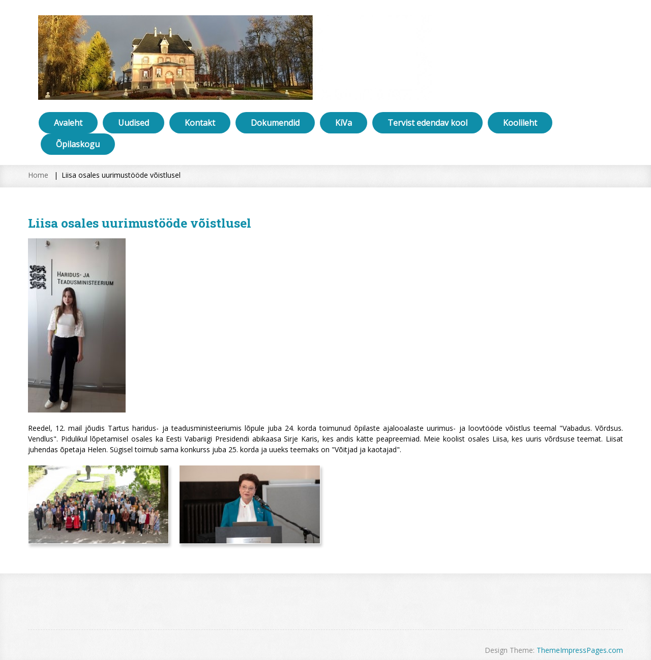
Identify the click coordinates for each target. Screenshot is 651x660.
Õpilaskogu (78, 144)
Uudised (133, 122)
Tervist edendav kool (427, 122)
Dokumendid (275, 122)
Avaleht (68, 122)
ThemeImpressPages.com (580, 650)
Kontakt (200, 122)
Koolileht (520, 122)
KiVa (343, 122)
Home (38, 175)
